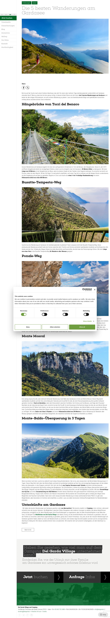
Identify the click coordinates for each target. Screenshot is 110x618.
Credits (44, 611)
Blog (3, 29)
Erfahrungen (26, 3)
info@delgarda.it (99, 609)
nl (2, 14)
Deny (28, 327)
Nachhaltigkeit (7, 47)
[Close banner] (94, 289)
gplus (27, 615)
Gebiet (35, 3)
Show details (87, 321)
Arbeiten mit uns (36, 611)
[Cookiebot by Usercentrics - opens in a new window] (84, 289)
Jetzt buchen (6, 18)
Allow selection (55, 327)
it (14, 14)
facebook (19, 615)
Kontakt (4, 44)
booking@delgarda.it (24, 611)
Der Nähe (5, 40)
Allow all (82, 327)
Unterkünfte (6, 22)
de (10, 14)
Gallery (4, 36)
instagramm (31, 615)
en (6, 14)
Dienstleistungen (8, 26)
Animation (5, 33)
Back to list (28, 530)
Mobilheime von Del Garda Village (46, 514)
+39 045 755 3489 (59, 609)
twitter (23, 615)
